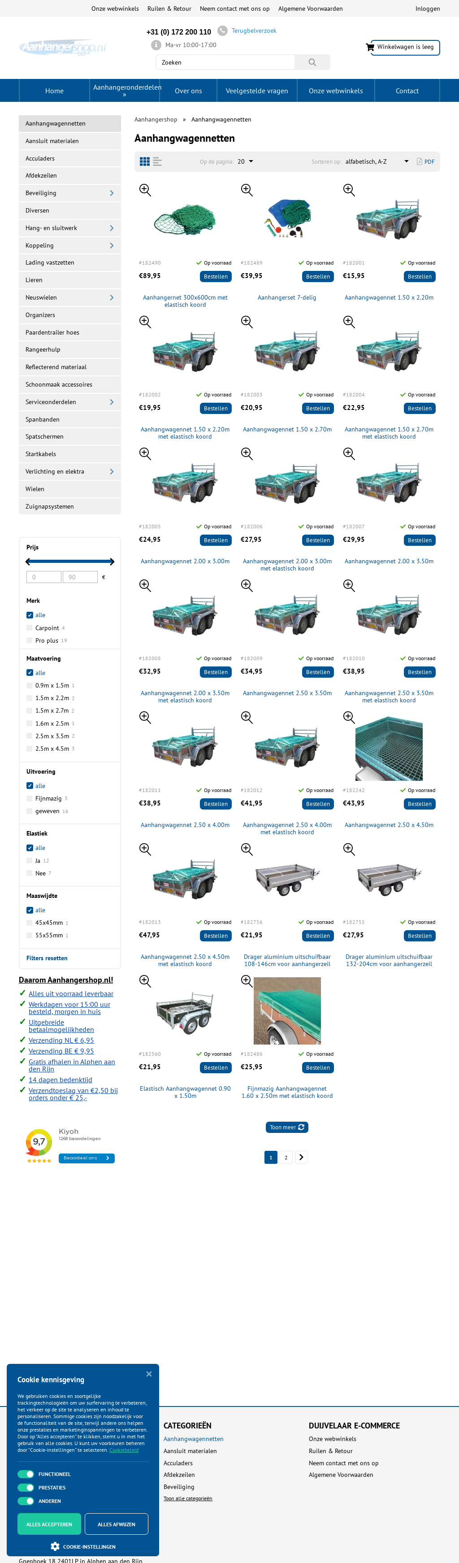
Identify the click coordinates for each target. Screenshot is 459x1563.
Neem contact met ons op (235, 8)
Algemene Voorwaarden (310, 8)
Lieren (34, 280)
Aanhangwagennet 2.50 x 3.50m (287, 693)
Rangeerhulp (43, 349)
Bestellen (216, 276)
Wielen (35, 489)
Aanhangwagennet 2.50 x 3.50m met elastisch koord (389, 697)
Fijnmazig (51, 798)
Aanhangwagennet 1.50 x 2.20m (389, 297)
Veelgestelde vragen (257, 90)
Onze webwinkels (115, 8)
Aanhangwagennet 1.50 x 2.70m (287, 429)
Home (54, 90)
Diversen (37, 210)
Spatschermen (45, 436)
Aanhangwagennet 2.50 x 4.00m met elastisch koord (287, 828)
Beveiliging (41, 193)
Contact (407, 90)
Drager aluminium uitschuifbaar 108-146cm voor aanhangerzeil (287, 960)
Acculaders (40, 158)
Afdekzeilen (41, 175)
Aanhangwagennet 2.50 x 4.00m (185, 825)
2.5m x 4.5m (55, 748)
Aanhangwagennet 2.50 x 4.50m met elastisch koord (185, 960)
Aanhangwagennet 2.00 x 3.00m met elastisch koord (287, 565)
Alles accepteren (49, 1524)
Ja (42, 861)
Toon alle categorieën (188, 1498)
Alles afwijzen (116, 1524)
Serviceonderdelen (51, 402)
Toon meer (287, 1127)
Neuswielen (41, 297)
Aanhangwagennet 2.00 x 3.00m (185, 561)
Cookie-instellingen (83, 1546)
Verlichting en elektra (55, 471)
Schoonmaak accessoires (59, 384)
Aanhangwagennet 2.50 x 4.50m (389, 825)
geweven (52, 811)
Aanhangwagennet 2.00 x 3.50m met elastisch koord (185, 697)
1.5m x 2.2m (55, 698)
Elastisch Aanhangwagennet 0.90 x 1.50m (185, 1092)
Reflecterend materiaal (56, 367)
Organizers (40, 315)
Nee (43, 873)
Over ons (188, 90)
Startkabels (41, 454)
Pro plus (51, 640)
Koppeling (40, 245)
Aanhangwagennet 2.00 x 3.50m (389, 561)
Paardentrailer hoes (52, 332)
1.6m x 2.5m (55, 723)
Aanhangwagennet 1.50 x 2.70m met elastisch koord (389, 433)
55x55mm (52, 935)
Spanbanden (43, 419)
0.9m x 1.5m (55, 685)
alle (40, 673)
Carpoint (50, 628)
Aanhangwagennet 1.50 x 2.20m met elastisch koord (185, 433)
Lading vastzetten (50, 262)
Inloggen (428, 8)
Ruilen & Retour (169, 8)
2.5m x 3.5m (55, 736)
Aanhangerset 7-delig (287, 297)
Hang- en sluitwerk (51, 228)
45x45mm (52, 923)
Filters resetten (47, 957)
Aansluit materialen (52, 141)
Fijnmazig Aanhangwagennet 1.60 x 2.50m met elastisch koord (287, 1092)
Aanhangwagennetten (194, 1439)
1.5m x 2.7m (54, 710)
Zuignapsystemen (50, 506)
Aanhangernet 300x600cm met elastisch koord (185, 301)
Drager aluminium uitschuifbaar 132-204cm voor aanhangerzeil (389, 960)
